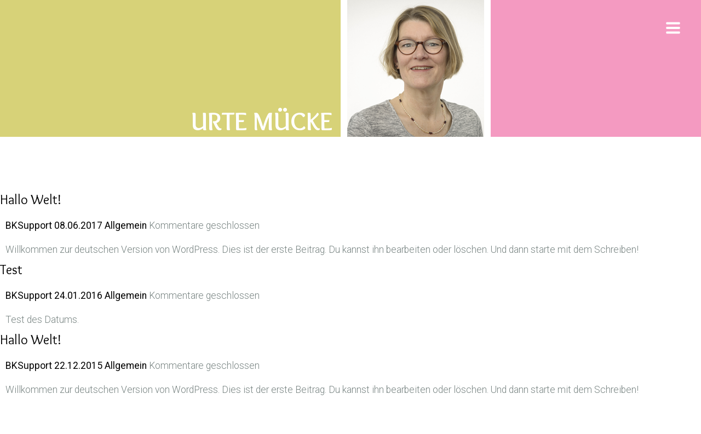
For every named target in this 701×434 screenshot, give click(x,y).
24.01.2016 (79, 295)
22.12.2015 (79, 365)
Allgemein (126, 225)
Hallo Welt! (30, 199)
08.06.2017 (79, 225)
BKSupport (28, 225)
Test (11, 269)
